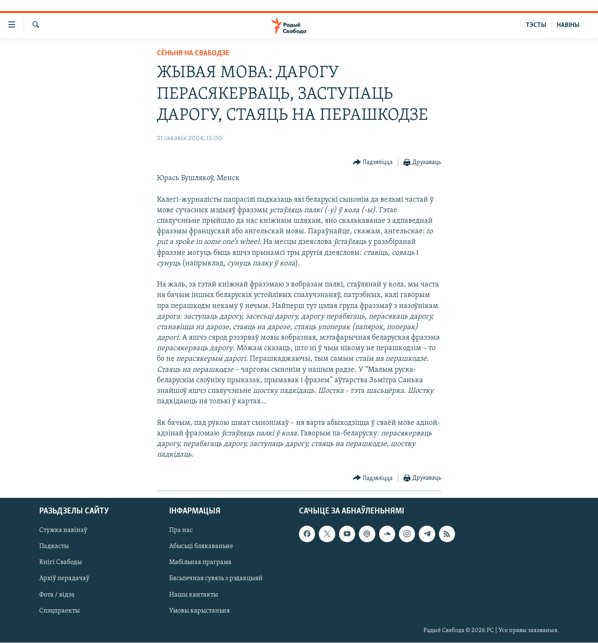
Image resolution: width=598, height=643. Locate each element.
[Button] (373, 162)
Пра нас (181, 530)
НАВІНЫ (568, 25)
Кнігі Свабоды (60, 562)
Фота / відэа (57, 595)
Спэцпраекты (59, 611)
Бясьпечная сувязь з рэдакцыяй (216, 578)
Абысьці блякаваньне (201, 546)
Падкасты (54, 546)
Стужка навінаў (63, 530)
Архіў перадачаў (64, 578)
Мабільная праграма (200, 562)
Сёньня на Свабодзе (193, 53)
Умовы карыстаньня (199, 611)
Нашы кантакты (193, 595)
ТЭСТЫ (536, 25)
